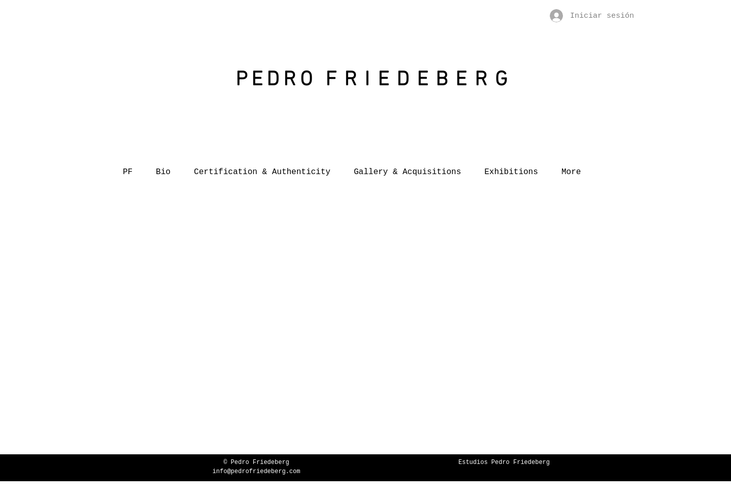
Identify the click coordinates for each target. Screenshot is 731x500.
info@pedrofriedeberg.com (257, 471)
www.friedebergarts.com (504, 471)
